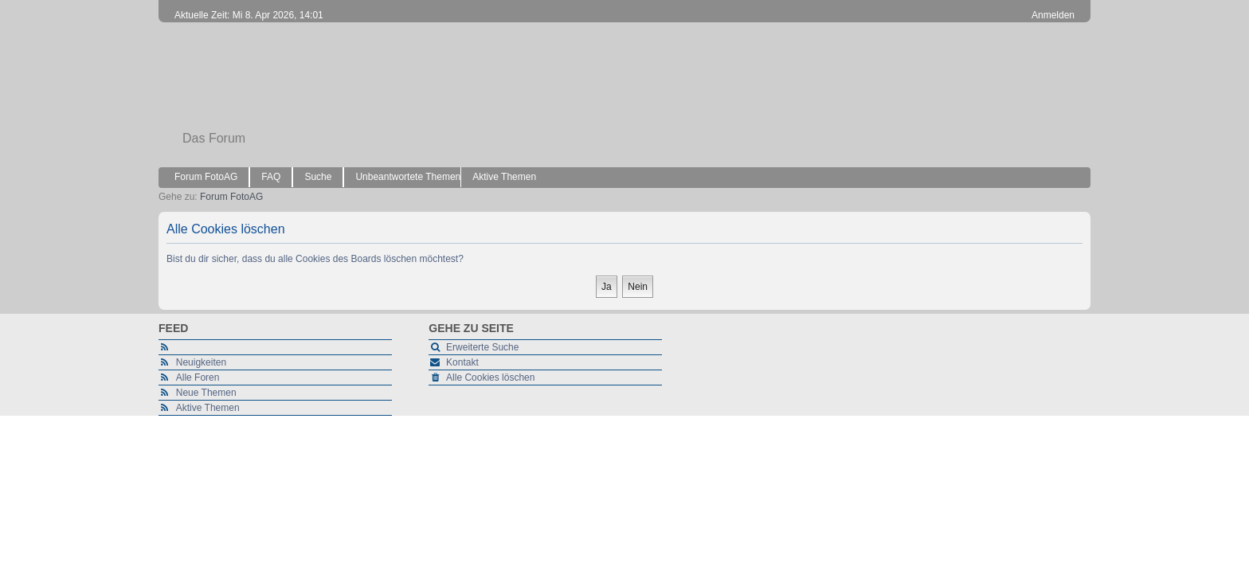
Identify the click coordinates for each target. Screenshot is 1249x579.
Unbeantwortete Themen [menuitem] (407, 176)
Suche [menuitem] (317, 176)
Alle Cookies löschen (490, 377)
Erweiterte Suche (482, 347)
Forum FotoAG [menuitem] (205, 176)
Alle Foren (198, 377)
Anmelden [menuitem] (1053, 15)
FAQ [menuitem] (270, 176)
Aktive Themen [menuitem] (504, 176)
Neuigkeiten (201, 362)
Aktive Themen (208, 407)
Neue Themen (206, 392)
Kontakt (462, 362)
